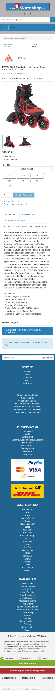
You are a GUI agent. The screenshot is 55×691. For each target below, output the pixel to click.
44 (37, 175)
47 (9, 186)
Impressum (27, 431)
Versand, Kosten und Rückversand (27, 440)
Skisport (27, 630)
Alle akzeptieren (27, 663)
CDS (27, 553)
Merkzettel (27, 383)
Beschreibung (11, 214)
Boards (27, 615)
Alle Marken (27, 509)
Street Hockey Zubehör (27, 609)
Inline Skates (27, 583)
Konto (27, 380)
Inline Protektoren (28, 586)
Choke (27, 565)
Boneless (27, 532)
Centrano (27, 556)
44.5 (9, 181)
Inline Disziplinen (27, 598)
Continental (27, 567)
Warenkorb (28, 377)
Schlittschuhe (27, 627)
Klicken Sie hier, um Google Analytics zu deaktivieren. (22, 689)
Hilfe (27, 374)
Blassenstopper (27, 524)
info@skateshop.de (30, 412)
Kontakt (27, 372)
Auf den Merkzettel (11, 201)
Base (27, 521)
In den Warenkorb (24, 195)
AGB (27, 434)
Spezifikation (28, 214)
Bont (27, 538)
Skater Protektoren (27, 621)
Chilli (27, 562)
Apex (27, 515)
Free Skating (27, 604)
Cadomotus (27, 550)
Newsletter (27, 451)
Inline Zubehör (27, 592)
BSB (27, 544)
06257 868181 (34, 406)
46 (37, 181)
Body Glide (27, 530)
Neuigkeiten (27, 454)
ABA (27, 512)
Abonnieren (46, 358)
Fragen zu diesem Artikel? (14, 204)
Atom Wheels (27, 518)
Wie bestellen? (27, 445)
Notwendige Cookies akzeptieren (27, 670)
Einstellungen (8, 678)
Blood (27, 527)
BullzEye (27, 547)
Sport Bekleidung (27, 595)
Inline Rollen (27, 589)
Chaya (27, 559)
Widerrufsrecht (27, 443)
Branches (27, 541)
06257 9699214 (34, 409)
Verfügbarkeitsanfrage (15, 220)
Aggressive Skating (27, 601)
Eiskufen (28, 624)
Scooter (27, 618)
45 (23, 181)
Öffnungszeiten (27, 448)
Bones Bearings (27, 535)
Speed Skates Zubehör (27, 607)
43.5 (23, 175)
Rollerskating (27, 612)
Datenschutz (27, 437)
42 (9, 175)
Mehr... (27, 570)
